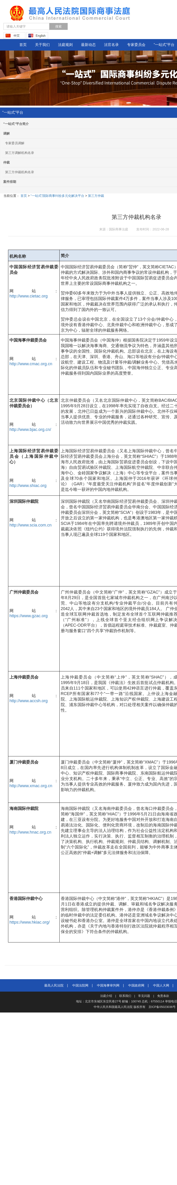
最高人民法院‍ (54, 985)
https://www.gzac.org (28, 616)
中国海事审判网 (108, 985)
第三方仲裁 (95, 196)
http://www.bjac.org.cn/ (30, 429)
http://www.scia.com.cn (30, 525)
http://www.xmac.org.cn (30, 785)
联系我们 (125, 996)
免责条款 (163, 996)
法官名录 (111, 45)
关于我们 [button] (42, 45)
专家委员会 (136, 45)
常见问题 (144, 996)
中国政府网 (136, 985)
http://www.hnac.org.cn (30, 832)
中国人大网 (161, 985)
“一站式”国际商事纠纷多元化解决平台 (57, 196)
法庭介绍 (106, 996)
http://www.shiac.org (27, 485)
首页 (23, 45)
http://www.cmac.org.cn (30, 364)
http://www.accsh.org (28, 701)
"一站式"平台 (12, 112)
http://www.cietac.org (28, 296)
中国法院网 (80, 985)
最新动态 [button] (88, 45)
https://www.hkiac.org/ (29, 922)
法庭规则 (65, 45)
